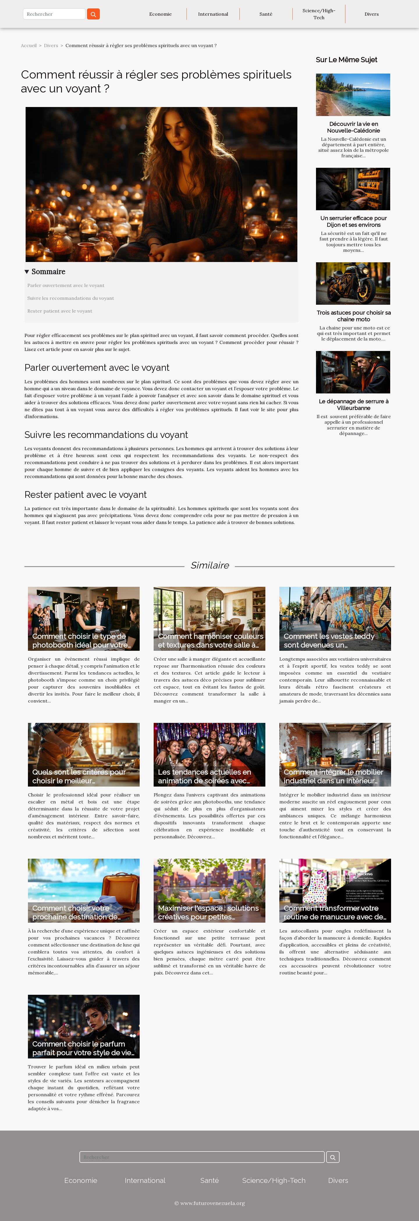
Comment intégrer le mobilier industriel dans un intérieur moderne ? (333, 781)
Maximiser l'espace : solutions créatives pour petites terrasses (208, 917)
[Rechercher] (54, 13)
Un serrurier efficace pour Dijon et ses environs (353, 221)
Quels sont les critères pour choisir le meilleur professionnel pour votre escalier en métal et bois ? (78, 785)
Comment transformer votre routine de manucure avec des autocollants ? (335, 917)
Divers (372, 14)
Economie (160, 14)
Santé (266, 14)
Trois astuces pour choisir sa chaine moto (354, 315)
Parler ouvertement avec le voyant (65, 285)
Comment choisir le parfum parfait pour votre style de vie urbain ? (81, 1053)
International (213, 14)
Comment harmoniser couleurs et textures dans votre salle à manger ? (210, 645)
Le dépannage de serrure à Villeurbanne (353, 404)
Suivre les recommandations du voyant (70, 298)
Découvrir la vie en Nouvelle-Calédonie (353, 127)
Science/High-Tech (319, 14)
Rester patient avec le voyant (59, 311)
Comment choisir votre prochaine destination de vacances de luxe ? (74, 917)
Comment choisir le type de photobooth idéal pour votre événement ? (79, 645)
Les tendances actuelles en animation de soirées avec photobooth (204, 781)
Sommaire (48, 271)
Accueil (29, 45)
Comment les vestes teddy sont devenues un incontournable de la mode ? (332, 645)
